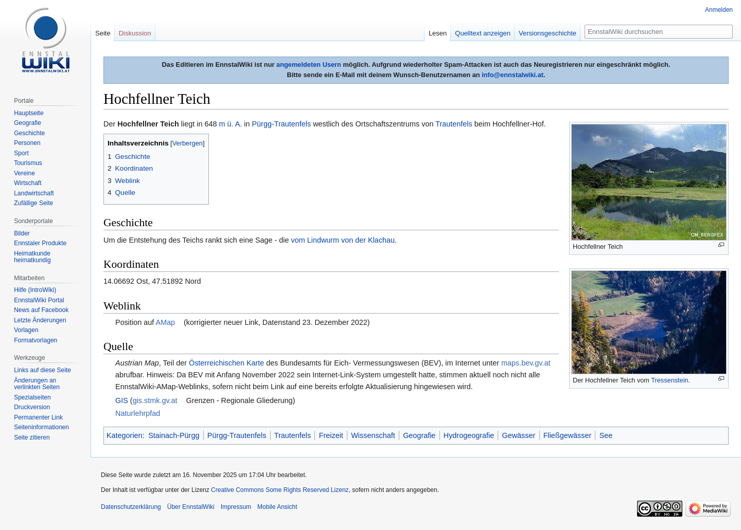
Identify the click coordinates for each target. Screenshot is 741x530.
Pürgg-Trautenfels (281, 124)
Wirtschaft (27, 183)
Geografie (419, 435)
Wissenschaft (373, 435)
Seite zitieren (31, 437)
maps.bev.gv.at (525, 363)
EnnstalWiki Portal (39, 300)
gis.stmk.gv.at (155, 400)
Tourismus (28, 163)
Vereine (24, 173)
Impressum (236, 506)
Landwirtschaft (34, 193)
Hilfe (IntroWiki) (35, 290)
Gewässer (519, 435)
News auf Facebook (41, 310)
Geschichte (29, 133)
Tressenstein (669, 380)
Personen (27, 143)
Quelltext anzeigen (482, 33)
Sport (21, 153)
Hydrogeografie (469, 435)
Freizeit (331, 435)
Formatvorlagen (35, 340)
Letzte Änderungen (40, 320)
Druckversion (32, 407)
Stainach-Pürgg (173, 435)
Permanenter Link (38, 417)
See (606, 435)
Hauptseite (28, 113)
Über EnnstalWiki (191, 506)
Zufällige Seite (33, 203)
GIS (121, 400)
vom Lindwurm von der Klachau (343, 240)
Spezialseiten (32, 397)
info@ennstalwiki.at (512, 75)
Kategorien (125, 435)
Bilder (22, 233)
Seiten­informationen (41, 427)
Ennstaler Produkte (40, 243)
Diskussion (135, 33)
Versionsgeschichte (547, 33)
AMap (165, 322)
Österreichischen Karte (226, 363)
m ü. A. (230, 124)
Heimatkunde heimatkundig (32, 257)
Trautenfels (453, 124)
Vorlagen (26, 330)
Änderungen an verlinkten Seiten (37, 384)
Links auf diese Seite (42, 370)
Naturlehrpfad (137, 413)
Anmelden (719, 9)
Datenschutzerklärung (131, 506)
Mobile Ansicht (277, 506)
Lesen (438, 33)
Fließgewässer (567, 435)
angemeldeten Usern (308, 64)
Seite (103, 33)
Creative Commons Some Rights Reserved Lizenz (279, 490)
